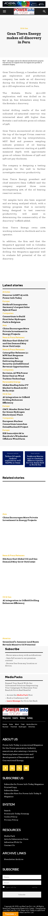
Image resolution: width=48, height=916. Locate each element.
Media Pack (22, 695)
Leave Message (14, 701)
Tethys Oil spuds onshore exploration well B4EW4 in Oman (13, 459)
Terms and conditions (24, 887)
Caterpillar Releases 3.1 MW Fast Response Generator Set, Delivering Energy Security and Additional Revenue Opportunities (16, 359)
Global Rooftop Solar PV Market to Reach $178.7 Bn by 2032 (16, 388)
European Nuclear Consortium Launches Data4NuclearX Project (15, 424)
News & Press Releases (13, 338)
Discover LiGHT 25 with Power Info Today (15, 296)
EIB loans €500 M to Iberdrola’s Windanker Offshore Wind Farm (15, 436)
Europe (6, 301)
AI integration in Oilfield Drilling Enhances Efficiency (16, 400)
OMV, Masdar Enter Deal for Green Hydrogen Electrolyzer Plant (16, 412)
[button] (4, 11)
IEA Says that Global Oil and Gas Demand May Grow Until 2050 (15, 343)
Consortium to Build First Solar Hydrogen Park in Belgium (14, 319)
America (6, 638)
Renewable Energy (11, 382)
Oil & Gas (24, 28)
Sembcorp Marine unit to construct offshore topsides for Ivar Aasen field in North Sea (35, 460)
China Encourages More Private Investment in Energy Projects (16, 331)
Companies (8, 313)
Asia (5, 325)
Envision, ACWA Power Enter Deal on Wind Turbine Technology (15, 376)
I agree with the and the (23, 888)
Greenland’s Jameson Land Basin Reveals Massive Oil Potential (21, 643)
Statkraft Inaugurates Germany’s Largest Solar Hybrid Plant (16, 307)
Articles (6, 292)
